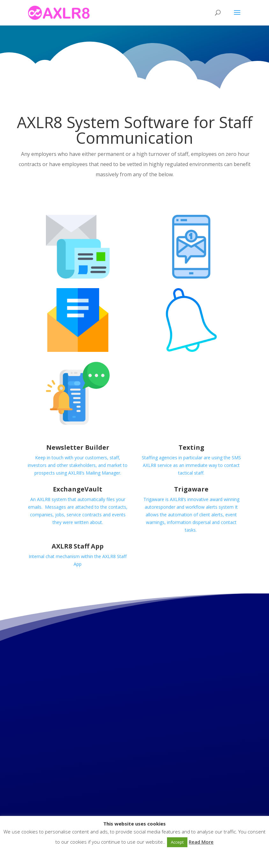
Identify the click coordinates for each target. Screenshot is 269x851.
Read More (201, 842)
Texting (191, 447)
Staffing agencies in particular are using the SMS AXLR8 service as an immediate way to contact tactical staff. (191, 465)
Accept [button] (177, 842)
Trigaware (191, 489)
